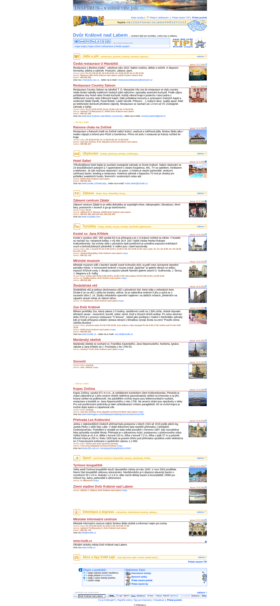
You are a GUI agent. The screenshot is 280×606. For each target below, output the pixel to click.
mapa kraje (80, 46)
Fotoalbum (158, 600)
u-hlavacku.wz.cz (90, 79)
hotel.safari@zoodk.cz (136, 183)
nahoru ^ (201, 56)
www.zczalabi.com (90, 216)
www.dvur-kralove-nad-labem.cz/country (101, 116)
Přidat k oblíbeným (157, 17)
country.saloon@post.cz (153, 116)
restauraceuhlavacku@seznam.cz (135, 79)
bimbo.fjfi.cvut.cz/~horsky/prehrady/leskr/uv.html (106, 448)
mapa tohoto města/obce (100, 46)
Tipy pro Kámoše (142, 600)
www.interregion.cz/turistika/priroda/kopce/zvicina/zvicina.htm (112, 414)
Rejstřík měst (124, 600)
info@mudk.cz (88, 532)
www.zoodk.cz (88, 334)
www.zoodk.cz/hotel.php (93, 183)
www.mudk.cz (88, 547)
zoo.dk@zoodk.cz (124, 334)
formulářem (106, 575)
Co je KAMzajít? (106, 600)
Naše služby (137, 17)
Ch (148, 22)
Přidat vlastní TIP (181, 17)
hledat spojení (122, 46)
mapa (125, 253)
